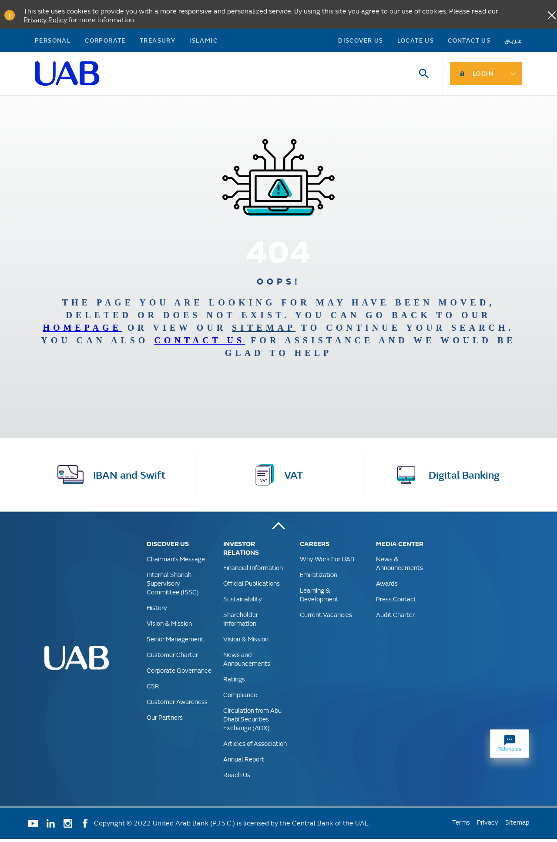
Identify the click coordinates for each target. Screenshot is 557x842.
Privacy (487, 825)
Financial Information (253, 571)
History (157, 611)
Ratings (234, 682)
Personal (53, 41)
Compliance (240, 698)
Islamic (203, 41)
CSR (153, 689)
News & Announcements (399, 566)
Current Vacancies (326, 618)
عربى (513, 41)
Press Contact (396, 602)
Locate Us (415, 41)
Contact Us (469, 41)
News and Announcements (246, 662)
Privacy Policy (45, 19)
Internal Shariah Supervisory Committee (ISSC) (173, 586)
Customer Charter (172, 658)
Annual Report (243, 762)
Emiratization (318, 578)
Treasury (157, 41)
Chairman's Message (176, 562)
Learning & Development (319, 597)
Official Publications (251, 586)
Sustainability (242, 602)
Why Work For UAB (327, 562)
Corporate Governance (179, 673)
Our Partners (165, 720)
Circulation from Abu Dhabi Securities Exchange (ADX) (252, 722)
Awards (387, 586)
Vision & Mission (169, 626)
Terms (461, 825)
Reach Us (236, 778)
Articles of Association (255, 746)
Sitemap (517, 825)
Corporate (105, 41)
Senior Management (175, 642)
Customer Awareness (177, 705)
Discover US (360, 41)
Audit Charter (395, 618)
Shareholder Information (240, 622)
